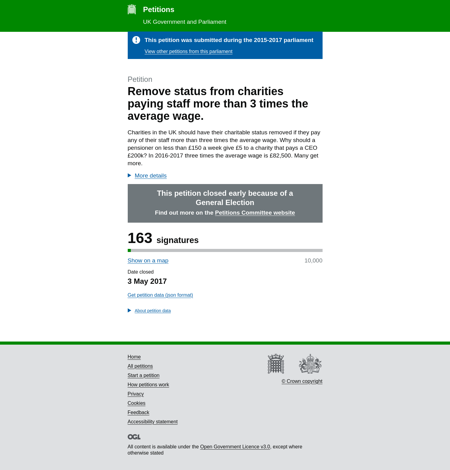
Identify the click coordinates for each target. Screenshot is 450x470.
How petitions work (148, 384)
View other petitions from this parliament (189, 51)
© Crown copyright (302, 381)
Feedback (138, 412)
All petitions (140, 366)
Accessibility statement (153, 421)
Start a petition (144, 375)
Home (134, 356)
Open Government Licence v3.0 (235, 446)
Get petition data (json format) (160, 295)
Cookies (137, 403)
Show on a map (148, 260)
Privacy (136, 394)
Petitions (158, 9)
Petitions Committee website (255, 212)
